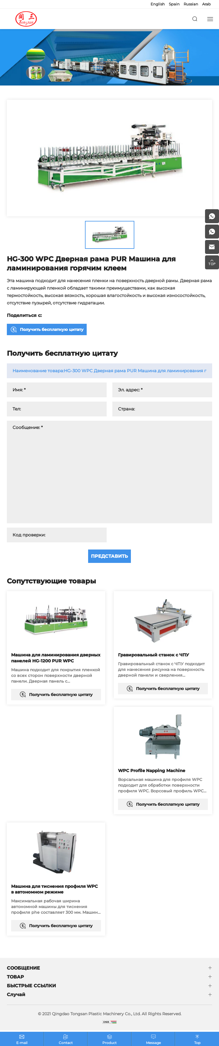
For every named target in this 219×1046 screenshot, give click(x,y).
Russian (191, 4)
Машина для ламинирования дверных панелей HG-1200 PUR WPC (55, 658)
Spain (174, 4)
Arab (206, 4)
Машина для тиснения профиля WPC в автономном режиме (54, 890)
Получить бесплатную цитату (52, 329)
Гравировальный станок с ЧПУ (153, 655)
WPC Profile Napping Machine (151, 771)
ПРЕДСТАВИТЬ (109, 556)
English (158, 4)
